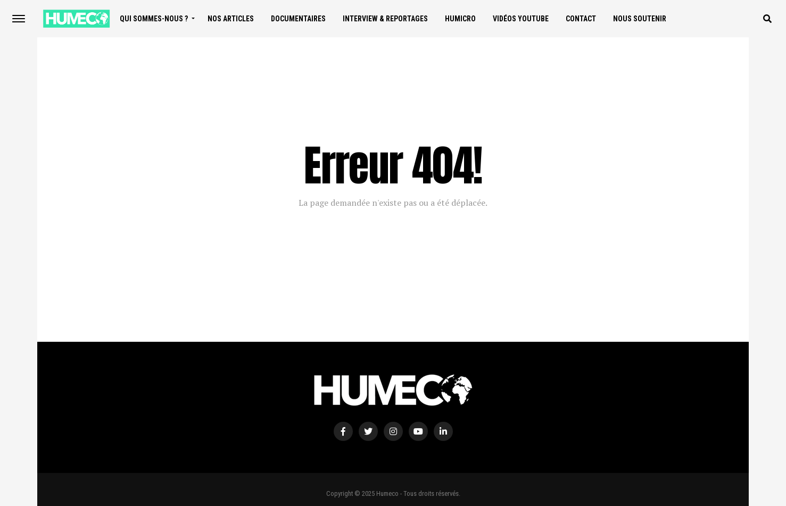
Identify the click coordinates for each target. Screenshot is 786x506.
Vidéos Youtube (521, 18)
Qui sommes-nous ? (154, 18)
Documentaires (298, 18)
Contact (581, 18)
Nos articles (231, 18)
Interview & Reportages (385, 18)
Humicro (460, 18)
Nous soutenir (639, 18)
